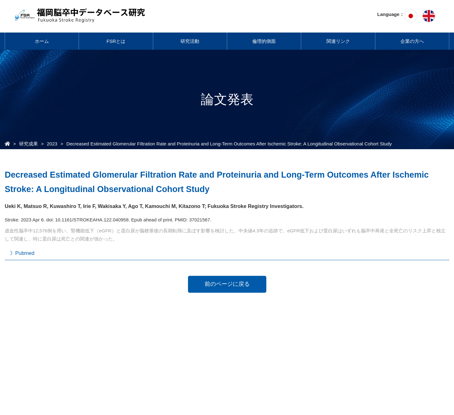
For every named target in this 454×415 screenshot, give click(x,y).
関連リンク (338, 41)
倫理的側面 (264, 41)
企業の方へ (412, 41)
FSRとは (116, 41)
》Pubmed (22, 253)
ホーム (42, 41)
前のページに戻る (227, 284)
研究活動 (189, 41)
